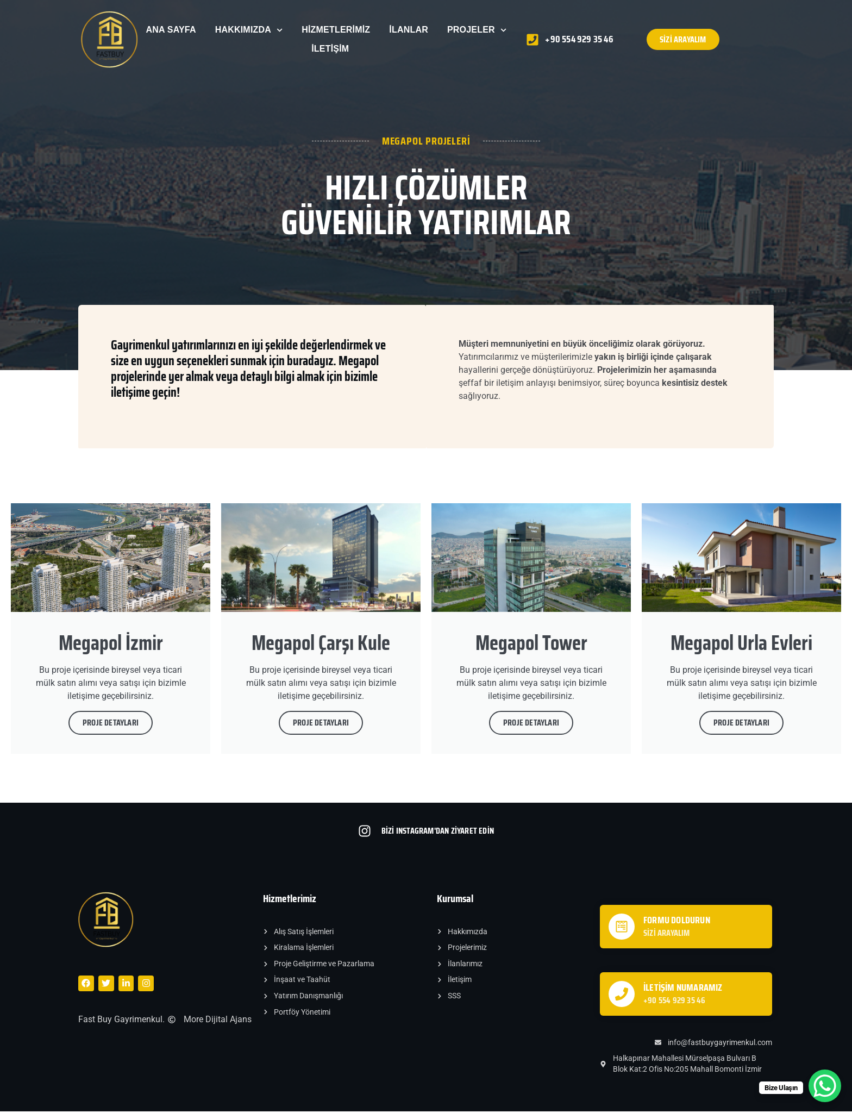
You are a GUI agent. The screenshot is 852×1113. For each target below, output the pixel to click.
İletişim (330, 48)
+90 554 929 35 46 (674, 1002)
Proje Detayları (111, 724)
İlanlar (408, 29)
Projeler (476, 30)
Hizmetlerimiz (336, 29)
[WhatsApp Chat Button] (825, 1086)
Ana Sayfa (171, 29)
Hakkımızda (249, 30)
